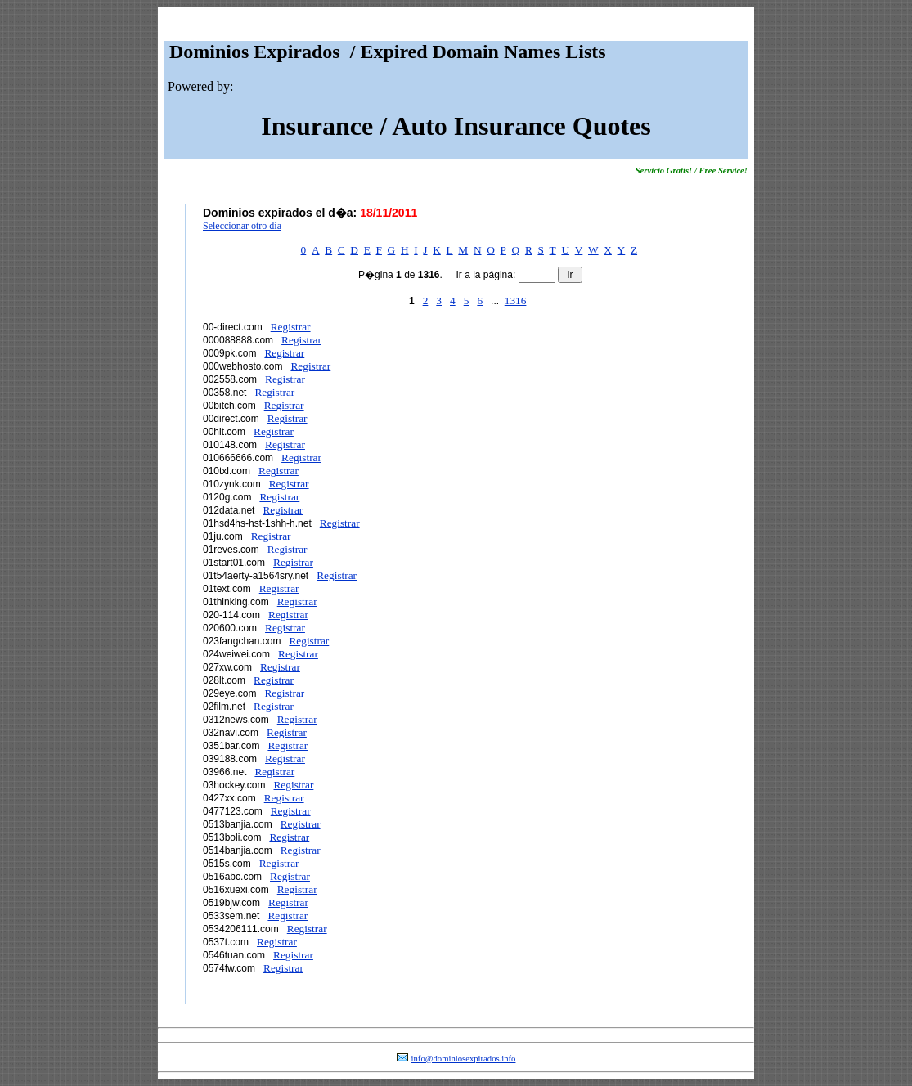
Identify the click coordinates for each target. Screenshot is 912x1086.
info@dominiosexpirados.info (463, 1058)
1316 (516, 300)
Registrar (291, 327)
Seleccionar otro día (242, 225)
